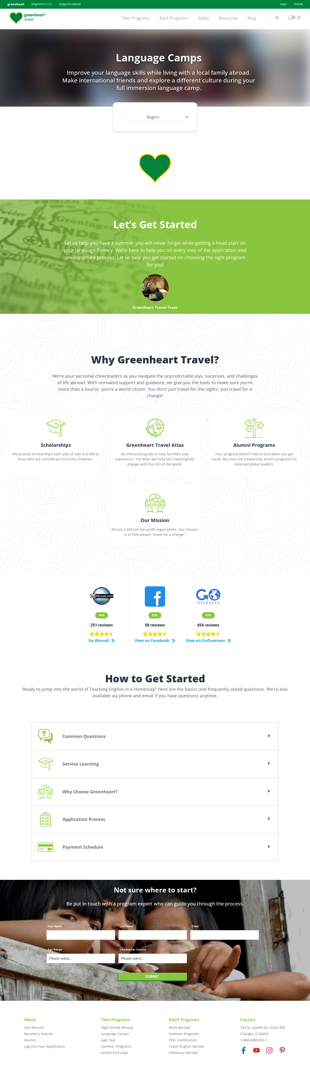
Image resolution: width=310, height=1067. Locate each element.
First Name (55, 926)
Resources (228, 18)
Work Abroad (179, 1027)
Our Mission (34, 1027)
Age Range (55, 949)
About (30, 1019)
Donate (298, 4)
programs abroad (70, 4)
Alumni (30, 1040)
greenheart (15, 4)
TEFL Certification (183, 1040)
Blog (252, 18)
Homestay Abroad (183, 1052)
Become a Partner (38, 1033)
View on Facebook (155, 640)
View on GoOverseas (208, 640)
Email (195, 926)
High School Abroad (117, 1027)
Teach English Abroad (186, 1046)
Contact (248, 1019)
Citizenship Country (133, 949)
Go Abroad (101, 640)
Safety (203, 18)
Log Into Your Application (44, 1046)
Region (153, 117)
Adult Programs (173, 18)
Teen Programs (136, 18)
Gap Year (108, 1040)
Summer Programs (116, 1046)
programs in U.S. (41, 4)
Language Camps (115, 1033)
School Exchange (114, 1052)
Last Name (126, 926)
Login (283, 4)
